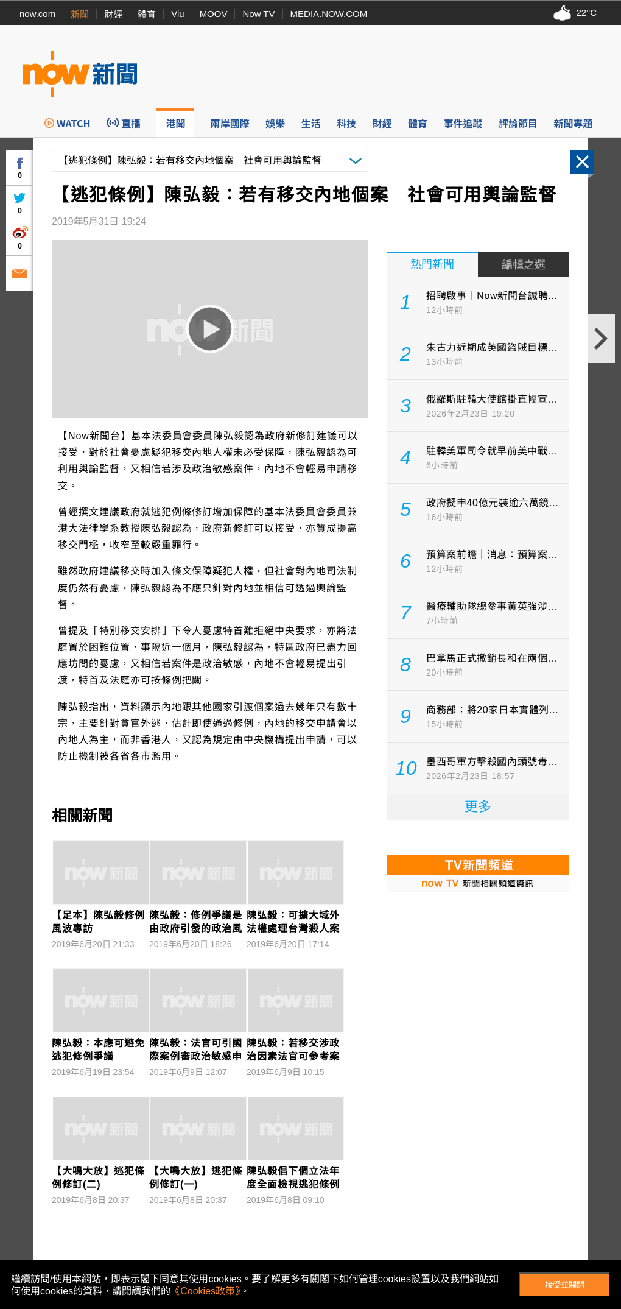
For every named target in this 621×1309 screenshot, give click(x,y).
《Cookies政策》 (205, 1291)
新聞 (80, 14)
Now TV (258, 14)
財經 (113, 14)
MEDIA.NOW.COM (329, 14)
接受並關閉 (564, 1285)
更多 (478, 806)
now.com (37, 14)
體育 (147, 14)
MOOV (214, 14)
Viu (177, 14)
